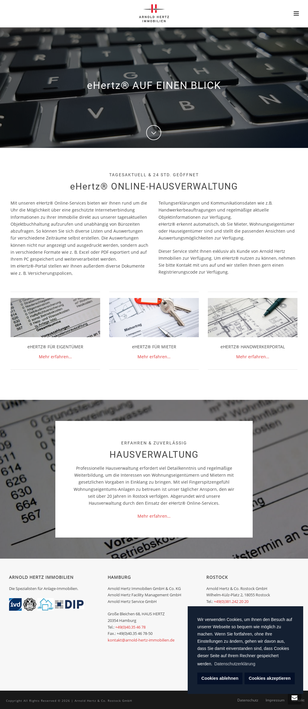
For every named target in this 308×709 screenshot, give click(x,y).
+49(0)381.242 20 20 (231, 601)
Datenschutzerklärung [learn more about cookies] (234, 663)
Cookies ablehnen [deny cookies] (220, 678)
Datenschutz (247, 700)
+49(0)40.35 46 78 (130, 627)
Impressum (275, 700)
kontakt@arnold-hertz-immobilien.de (141, 640)
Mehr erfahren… (55, 356)
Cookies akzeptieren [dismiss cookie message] (270, 678)
